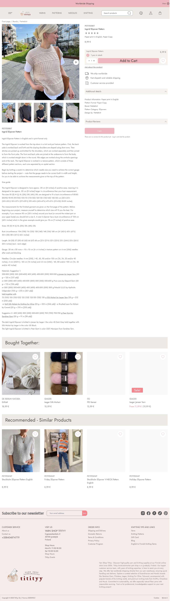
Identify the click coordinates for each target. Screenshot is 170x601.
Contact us (6, 534)
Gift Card (135, 537)
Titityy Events (50, 557)
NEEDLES (72, 13)
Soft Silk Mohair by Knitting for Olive (19, 304)
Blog (133, 540)
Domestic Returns (95, 534)
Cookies (156, 598)
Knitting (88, 13)
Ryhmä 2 (165, 598)
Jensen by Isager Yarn (67, 274)
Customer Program (95, 544)
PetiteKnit (23, 21)
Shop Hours (49, 554)
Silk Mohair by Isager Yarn (57, 297)
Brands (15, 21)
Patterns (57, 13)
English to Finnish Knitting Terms (143, 544)
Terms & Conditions (95, 537)
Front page (6, 21)
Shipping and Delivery (97, 530)
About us (5, 530)
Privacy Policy (93, 540)
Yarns (133, 530)
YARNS (42, 13)
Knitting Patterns (137, 534)
